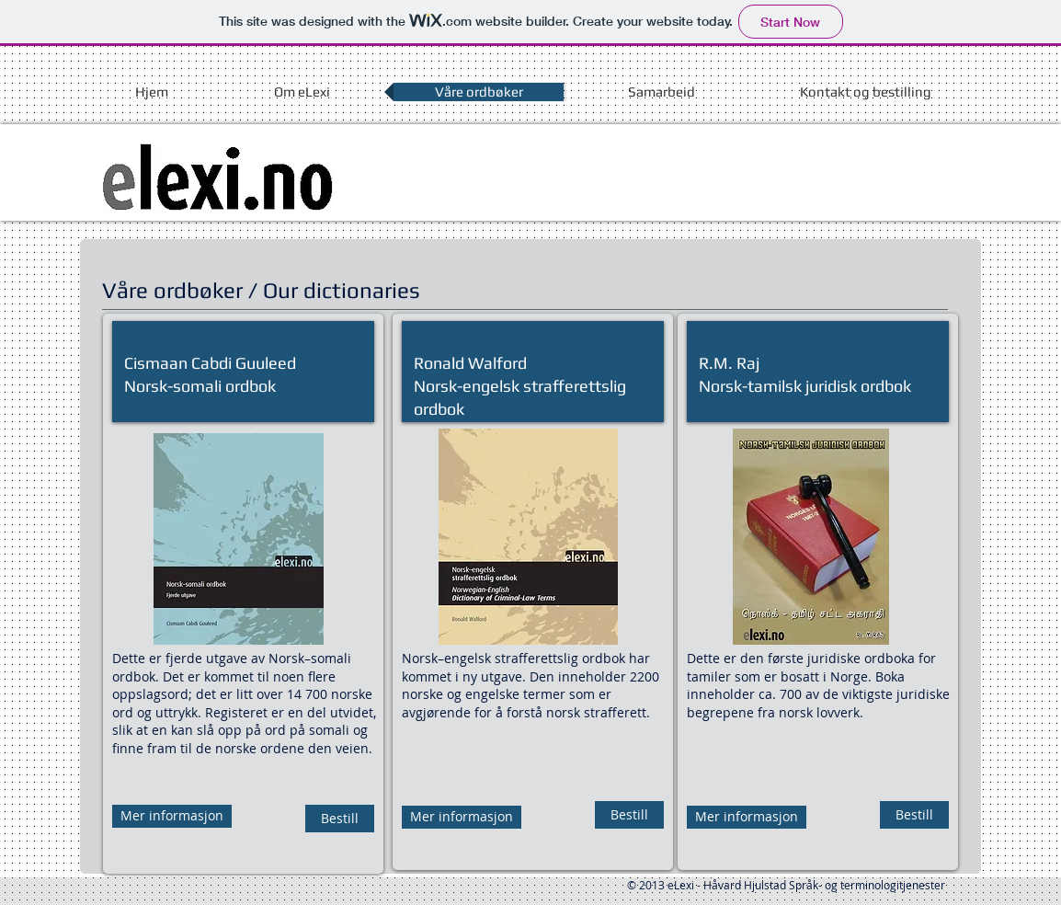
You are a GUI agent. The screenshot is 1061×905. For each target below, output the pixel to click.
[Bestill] (339, 818)
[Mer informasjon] (172, 816)
